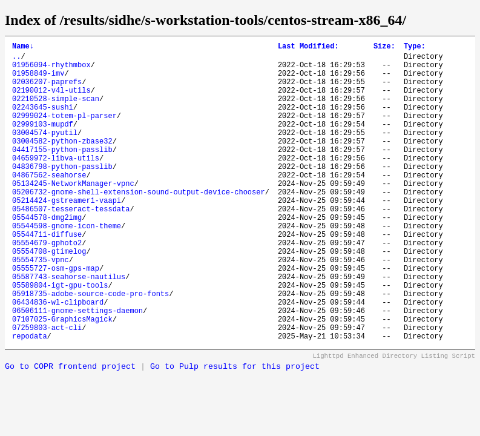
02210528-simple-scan (55, 111)
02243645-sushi (42, 121)
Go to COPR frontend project (70, 430)
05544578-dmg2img (47, 255)
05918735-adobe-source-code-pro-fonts (90, 348)
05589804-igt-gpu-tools (60, 337)
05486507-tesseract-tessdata (71, 245)
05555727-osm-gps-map (55, 317)
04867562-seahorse (49, 204)
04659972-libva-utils (55, 183)
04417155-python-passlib (62, 173)
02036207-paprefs (47, 90)
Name (23, 47)
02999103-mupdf (42, 142)
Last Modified (308, 47)
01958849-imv (38, 80)
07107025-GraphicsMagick (62, 379)
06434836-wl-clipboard (58, 358)
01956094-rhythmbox (51, 70)
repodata (29, 399)
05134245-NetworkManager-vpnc (73, 214)
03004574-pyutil (44, 152)
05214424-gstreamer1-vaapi (66, 235)
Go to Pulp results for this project (235, 430)
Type (415, 47)
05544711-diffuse (47, 276)
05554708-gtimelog (49, 296)
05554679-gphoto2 (47, 286)
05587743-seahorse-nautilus (68, 327)
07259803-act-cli (47, 389)
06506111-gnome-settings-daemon (77, 368)
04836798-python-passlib (62, 193)
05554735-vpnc (40, 307)
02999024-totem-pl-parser (64, 132)
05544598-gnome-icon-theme (66, 265)
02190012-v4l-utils (51, 101)
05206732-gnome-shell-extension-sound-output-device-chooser (138, 224)
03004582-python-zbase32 (62, 162)
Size (384, 47)
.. (16, 59)
